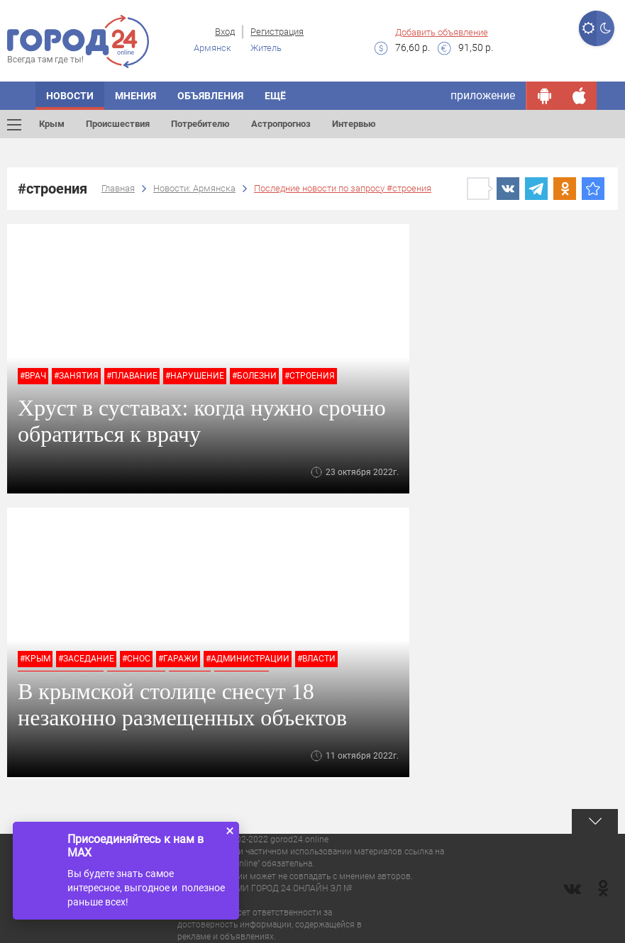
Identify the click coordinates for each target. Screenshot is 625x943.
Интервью (354, 123)
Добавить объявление (441, 32)
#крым (35, 659)
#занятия (76, 376)
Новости (70, 95)
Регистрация (277, 31)
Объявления (210, 95)
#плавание (131, 376)
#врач (33, 376)
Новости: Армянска (194, 188)
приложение (482, 95)
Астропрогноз (281, 123)
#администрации (247, 659)
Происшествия (118, 123)
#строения (309, 376)
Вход (225, 31)
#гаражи (178, 659)
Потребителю (200, 123)
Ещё (275, 95)
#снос (136, 659)
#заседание (86, 659)
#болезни (254, 376)
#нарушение (194, 376)
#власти (316, 659)
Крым (52, 123)
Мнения (135, 95)
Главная (118, 188)
